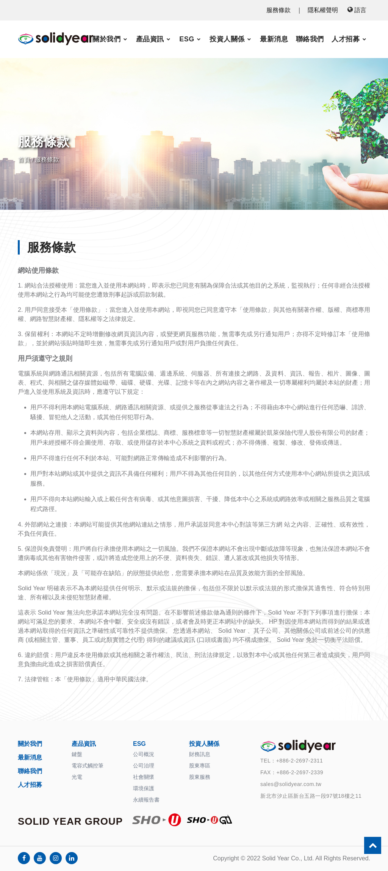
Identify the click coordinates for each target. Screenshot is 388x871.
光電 (77, 777)
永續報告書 (146, 800)
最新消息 (274, 39)
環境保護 (143, 788)
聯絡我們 (310, 39)
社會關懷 (143, 777)
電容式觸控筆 (87, 766)
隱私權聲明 (323, 10)
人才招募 (346, 39)
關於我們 (106, 39)
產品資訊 (150, 39)
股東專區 (199, 766)
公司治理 (143, 766)
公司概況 (143, 754)
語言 (356, 10)
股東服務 (199, 777)
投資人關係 (227, 39)
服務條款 (278, 10)
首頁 (24, 159)
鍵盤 (77, 754)
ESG (186, 39)
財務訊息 (199, 754)
